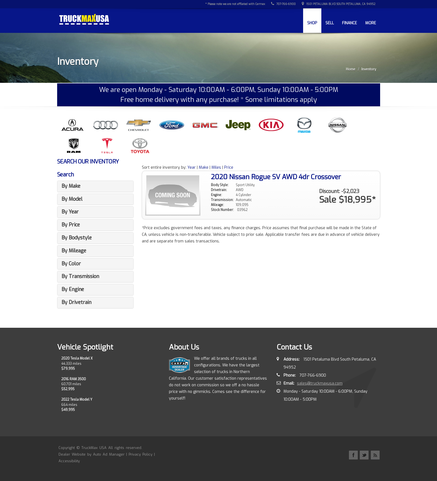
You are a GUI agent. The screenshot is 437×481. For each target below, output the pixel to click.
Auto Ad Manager (109, 454)
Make (203, 167)
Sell (329, 23)
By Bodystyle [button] (77, 237)
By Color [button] (71, 263)
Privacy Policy (140, 454)
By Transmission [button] (80, 276)
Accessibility (69, 461)
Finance (349, 23)
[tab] (95, 186)
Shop (312, 23)
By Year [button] (70, 211)
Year (191, 167)
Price (228, 167)
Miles (216, 167)
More (370, 23)
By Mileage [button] (74, 250)
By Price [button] (71, 224)
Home (350, 69)
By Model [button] (72, 199)
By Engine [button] (73, 289)
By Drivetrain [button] (76, 302)
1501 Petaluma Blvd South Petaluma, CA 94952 (339, 4)
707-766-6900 (284, 4)
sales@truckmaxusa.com (320, 383)
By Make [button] (71, 186)
